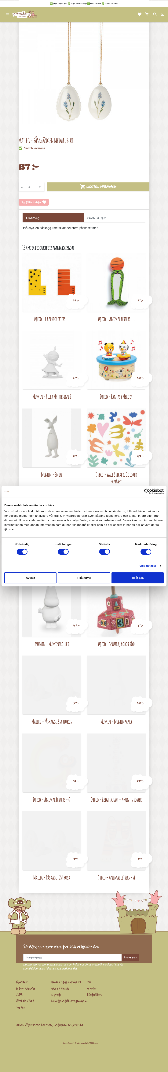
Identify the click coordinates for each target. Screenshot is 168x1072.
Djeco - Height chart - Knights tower (116, 799)
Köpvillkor (22, 982)
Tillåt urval (84, 577)
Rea (89, 982)
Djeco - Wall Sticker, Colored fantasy (116, 478)
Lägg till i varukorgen (98, 187)
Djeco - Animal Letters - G (52, 799)
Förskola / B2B (25, 1001)
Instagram (60, 1025)
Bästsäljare (94, 995)
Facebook (46, 1025)
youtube (78, 1025)
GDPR (19, 995)
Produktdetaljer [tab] (96, 218)
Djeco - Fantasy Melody (116, 397)
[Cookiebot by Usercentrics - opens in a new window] (147, 491)
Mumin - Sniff (52, 474)
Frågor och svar (25, 988)
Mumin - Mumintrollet (52, 644)
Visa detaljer (147, 565)
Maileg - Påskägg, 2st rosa (51, 877)
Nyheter (92, 988)
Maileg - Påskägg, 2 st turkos (52, 722)
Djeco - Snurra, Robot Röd (116, 644)
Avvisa (30, 577)
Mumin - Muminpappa (116, 722)
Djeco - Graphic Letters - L (52, 319)
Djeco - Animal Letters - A (116, 877)
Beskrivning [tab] (32, 218)
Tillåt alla (138, 577)
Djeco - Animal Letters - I (116, 319)
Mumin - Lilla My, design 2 (52, 397)
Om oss (20, 1007)
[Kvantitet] (30, 187)
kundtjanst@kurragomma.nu (69, 1001)
